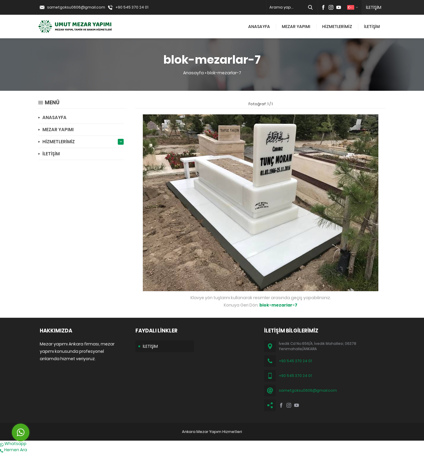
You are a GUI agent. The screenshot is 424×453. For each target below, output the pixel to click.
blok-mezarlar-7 (224, 73)
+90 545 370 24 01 (131, 7)
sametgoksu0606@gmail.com (76, 7)
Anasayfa (193, 73)
